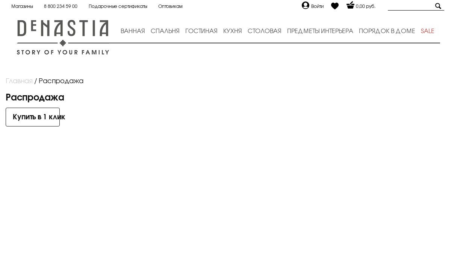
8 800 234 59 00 (60, 6)
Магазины (22, 6)
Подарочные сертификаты (118, 6)
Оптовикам (170, 6)
